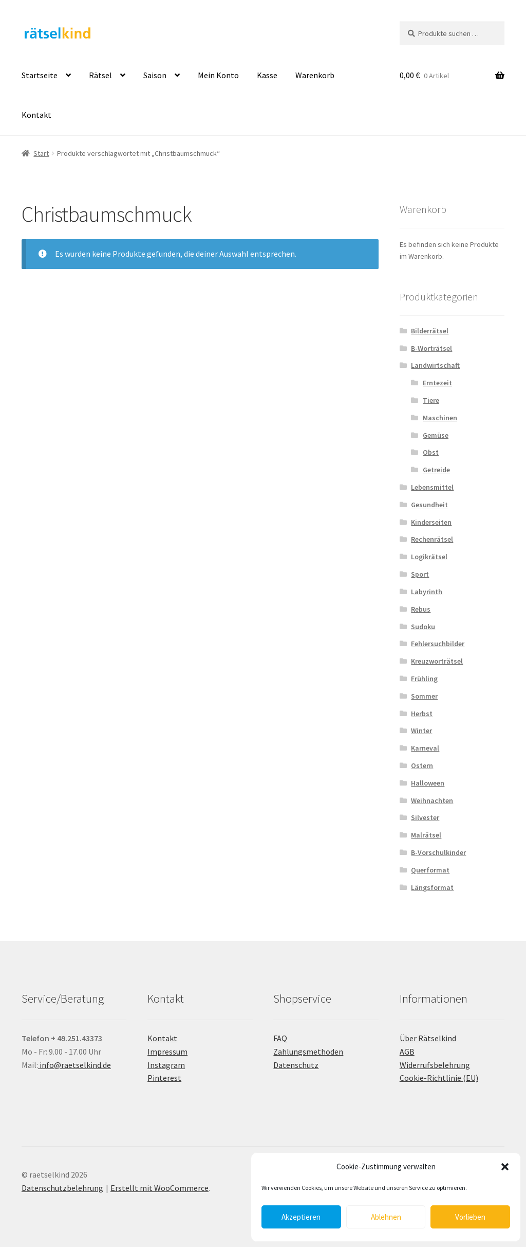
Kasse (267, 75)
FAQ (280, 1038)
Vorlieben (470, 1217)
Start (41, 153)
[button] (505, 1167)
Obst (431, 452)
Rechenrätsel (432, 539)
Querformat (430, 870)
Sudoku (423, 626)
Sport (420, 574)
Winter (421, 730)
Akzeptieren (301, 1217)
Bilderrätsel (429, 330)
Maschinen (440, 417)
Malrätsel (426, 835)
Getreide (436, 469)
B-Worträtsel (431, 348)
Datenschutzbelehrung (62, 1188)
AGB (407, 1051)
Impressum (167, 1051)
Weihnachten (432, 800)
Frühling (424, 678)
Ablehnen (386, 1217)
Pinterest (164, 1078)
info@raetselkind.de (74, 1065)
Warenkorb (314, 75)
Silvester (425, 817)
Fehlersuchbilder (437, 643)
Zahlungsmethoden (308, 1051)
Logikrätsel (429, 556)
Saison (154, 75)
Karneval (425, 748)
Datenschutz (295, 1065)
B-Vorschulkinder (438, 852)
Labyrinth (426, 591)
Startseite (40, 75)
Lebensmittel (432, 487)
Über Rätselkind (428, 1038)
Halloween (427, 783)
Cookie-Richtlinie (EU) (439, 1078)
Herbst (422, 713)
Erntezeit (437, 382)
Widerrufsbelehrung (435, 1065)
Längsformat (432, 887)
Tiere (431, 400)
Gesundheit (429, 504)
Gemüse (435, 435)
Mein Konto (218, 75)
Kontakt (36, 115)
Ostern (422, 765)
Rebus (420, 609)
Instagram (166, 1065)
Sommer (424, 696)
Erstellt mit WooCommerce (159, 1188)
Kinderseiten (431, 522)
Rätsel (100, 75)
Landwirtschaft (435, 365)
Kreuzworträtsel (437, 661)
